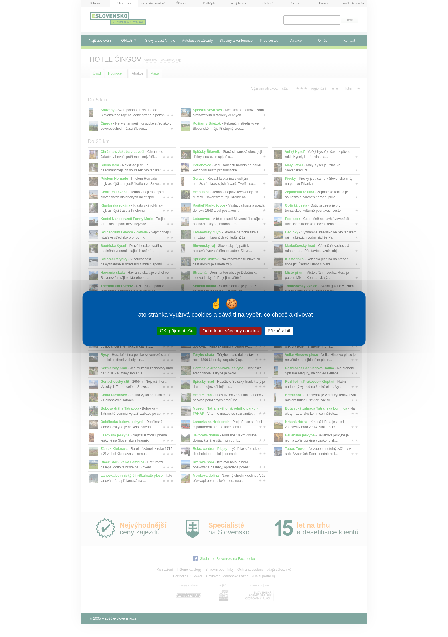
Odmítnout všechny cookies (231, 330)
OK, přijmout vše (176, 330)
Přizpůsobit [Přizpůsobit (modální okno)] (278, 330)
